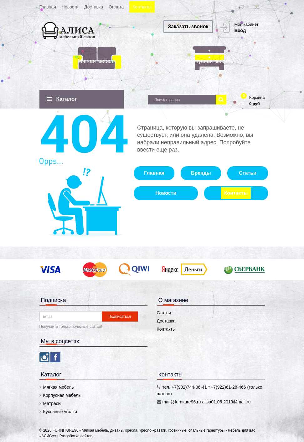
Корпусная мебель (209, 61)
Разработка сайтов (75, 436)
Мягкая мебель (97, 61)
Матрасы (52, 403)
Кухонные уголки (60, 411)
